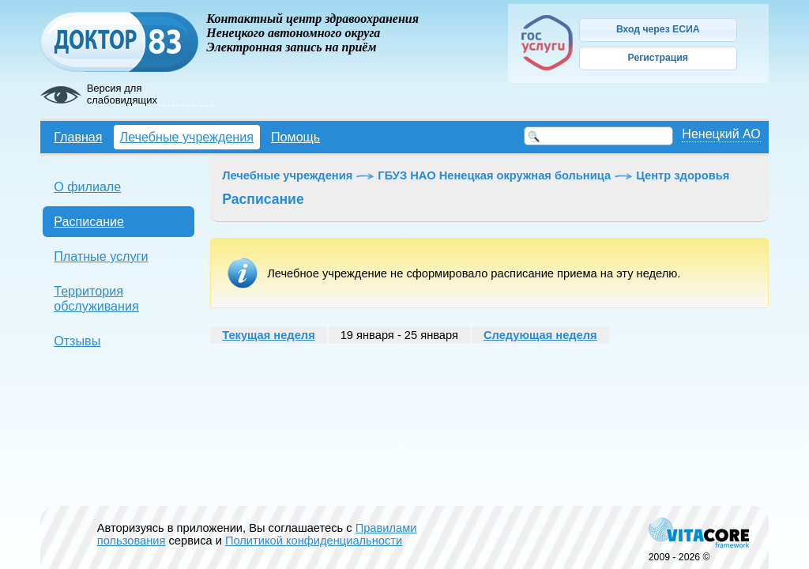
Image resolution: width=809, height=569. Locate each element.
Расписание (89, 221)
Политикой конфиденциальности (313, 540)
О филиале (87, 186)
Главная (78, 137)
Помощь (295, 137)
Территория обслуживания (96, 298)
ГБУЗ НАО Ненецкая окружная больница (494, 175)
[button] (658, 30)
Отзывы (77, 340)
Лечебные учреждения (187, 137)
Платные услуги (101, 256)
